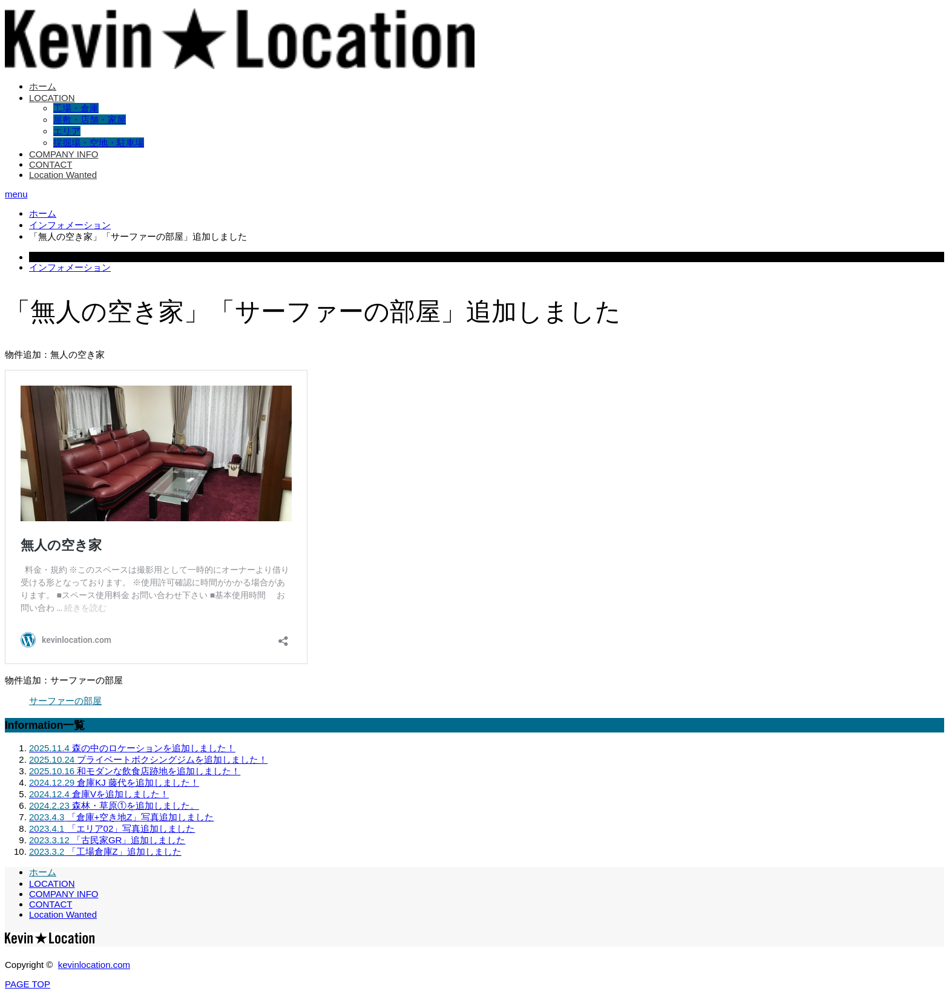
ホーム (42, 86)
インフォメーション (70, 267)
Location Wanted (63, 175)
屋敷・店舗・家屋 (89, 119)
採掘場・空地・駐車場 (98, 142)
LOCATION (52, 98)
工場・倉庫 (76, 108)
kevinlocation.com (94, 964)
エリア (66, 131)
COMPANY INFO (63, 154)
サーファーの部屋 (65, 701)
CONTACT (50, 164)
